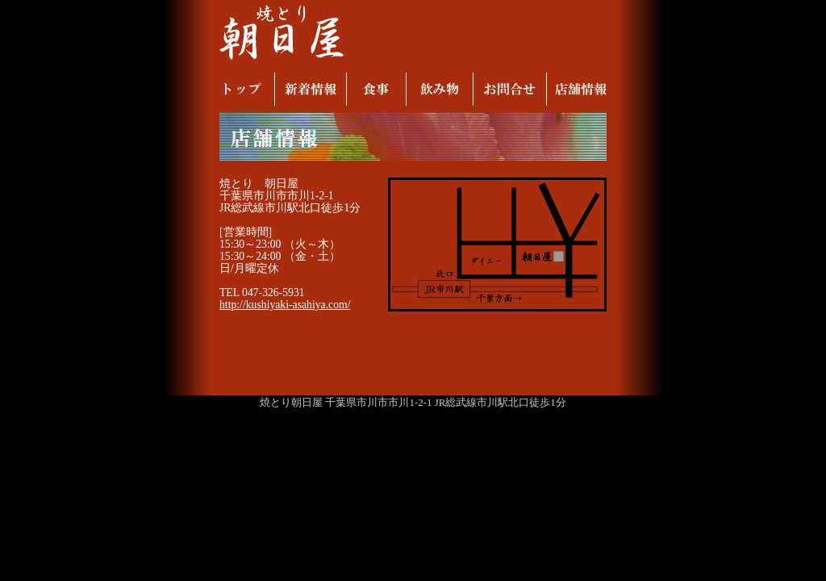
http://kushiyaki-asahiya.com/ (285, 305)
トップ (242, 89)
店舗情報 (580, 89)
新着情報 (310, 89)
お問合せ (509, 89)
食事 (376, 89)
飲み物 (439, 89)
